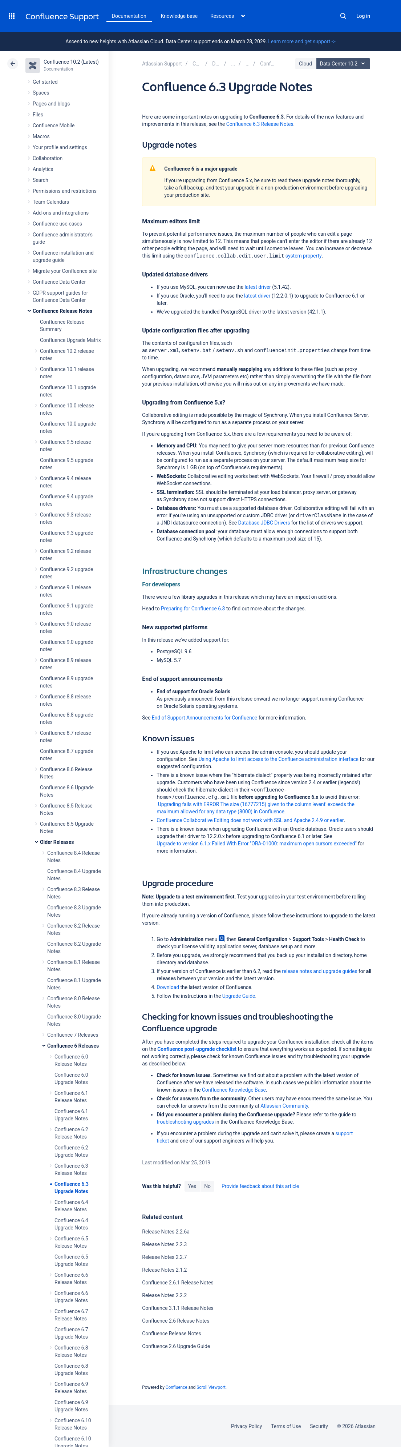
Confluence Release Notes (62, 311)
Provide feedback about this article (260, 1186)
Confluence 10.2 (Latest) (71, 62)
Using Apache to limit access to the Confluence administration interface (278, 759)
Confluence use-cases (57, 224)
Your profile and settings (60, 147)
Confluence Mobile (53, 125)
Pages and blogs (51, 104)
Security (319, 1426)
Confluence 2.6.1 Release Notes (177, 1282)
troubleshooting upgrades (185, 1122)
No (207, 1186)
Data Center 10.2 (344, 63)
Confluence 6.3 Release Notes (259, 124)
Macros (41, 136)
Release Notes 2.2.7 (164, 1257)
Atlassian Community (284, 1106)
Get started (45, 82)
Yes (192, 1186)
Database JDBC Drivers (264, 523)
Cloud (305, 64)
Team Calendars (51, 202)
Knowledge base (179, 16)
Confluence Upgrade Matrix (70, 340)
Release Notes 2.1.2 (164, 1270)
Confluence (176, 1387)
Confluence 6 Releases (73, 1046)
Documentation (129, 16)
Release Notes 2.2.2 (164, 1295)
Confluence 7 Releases (72, 1035)
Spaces (41, 93)
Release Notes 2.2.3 (164, 1244)
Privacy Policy (246, 1426)
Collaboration (47, 158)
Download (168, 987)
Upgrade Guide (238, 996)
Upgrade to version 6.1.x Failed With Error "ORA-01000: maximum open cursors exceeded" (257, 843)
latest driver (258, 287)
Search (343, 16)
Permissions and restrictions (65, 191)
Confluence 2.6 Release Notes (175, 1321)
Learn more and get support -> (301, 41)
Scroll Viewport (211, 1387)
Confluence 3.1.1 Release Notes (177, 1308)
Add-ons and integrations (61, 213)
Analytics (43, 169)
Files (38, 114)
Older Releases (57, 842)
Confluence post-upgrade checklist (196, 1049)
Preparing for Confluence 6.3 (193, 608)
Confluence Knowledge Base (234, 1090)
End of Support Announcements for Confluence (205, 718)
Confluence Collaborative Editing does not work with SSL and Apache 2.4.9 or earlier (250, 820)
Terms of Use (286, 1426)
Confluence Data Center (59, 282)
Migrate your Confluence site (65, 271)
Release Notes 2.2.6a (166, 1232)
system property (303, 256)
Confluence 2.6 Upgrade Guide (176, 1346)
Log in (363, 16)
